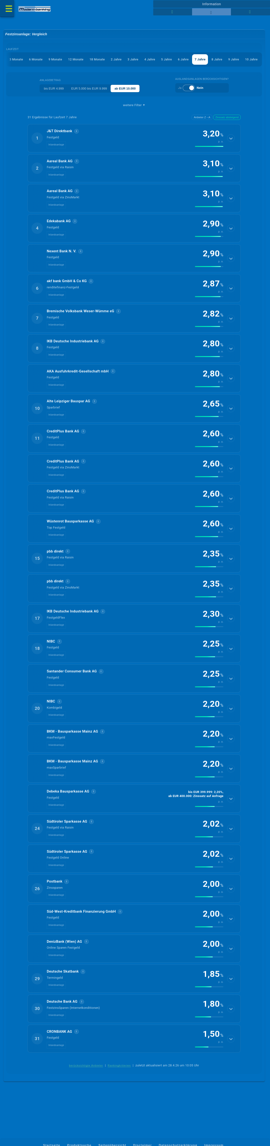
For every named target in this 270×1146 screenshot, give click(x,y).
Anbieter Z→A (202, 117)
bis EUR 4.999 (54, 89)
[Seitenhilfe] (250, 11)
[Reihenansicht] (172, 11)
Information (211, 4)
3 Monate (15, 59)
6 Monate (35, 59)
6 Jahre (183, 59)
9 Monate (55, 59)
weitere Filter (134, 105)
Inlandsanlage (56, 145)
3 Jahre (132, 59)
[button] (134, 139)
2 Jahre (115, 59)
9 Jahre (233, 59)
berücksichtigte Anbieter (86, 1077)
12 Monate (75, 59)
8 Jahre (216, 59)
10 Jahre (251, 59)
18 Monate (96, 59)
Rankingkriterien (119, 1077)
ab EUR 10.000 (125, 89)
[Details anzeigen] (231, 138)
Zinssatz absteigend (227, 117)
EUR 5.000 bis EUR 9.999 (89, 89)
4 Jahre (149, 59)
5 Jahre (166, 59)
